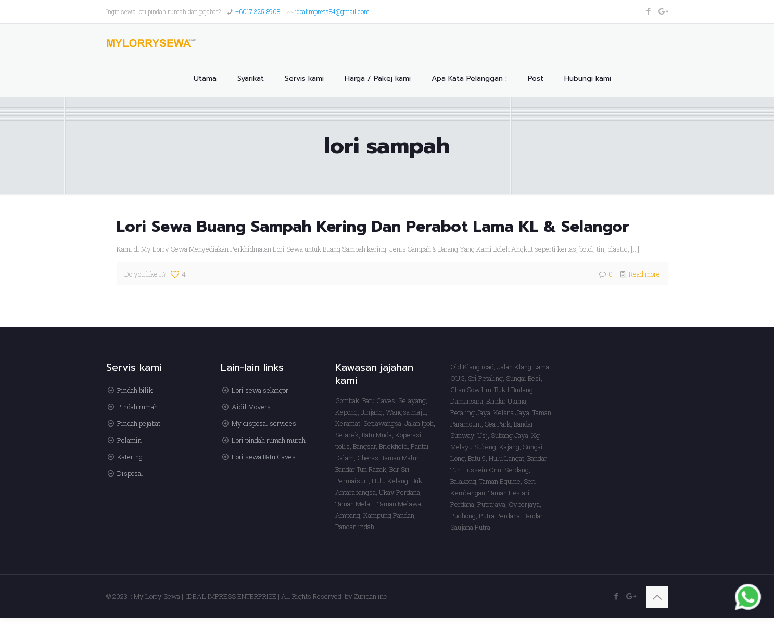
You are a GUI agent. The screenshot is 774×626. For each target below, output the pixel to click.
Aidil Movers (251, 406)
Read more (644, 274)
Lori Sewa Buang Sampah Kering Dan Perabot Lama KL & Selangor (373, 227)
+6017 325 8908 (257, 11)
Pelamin (129, 440)
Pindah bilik (135, 390)
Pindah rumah (137, 406)
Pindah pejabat (138, 423)
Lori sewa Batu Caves (264, 456)
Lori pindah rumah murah (269, 440)
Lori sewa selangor (260, 390)
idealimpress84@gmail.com (332, 11)
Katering (130, 456)
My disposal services (264, 423)
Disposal (130, 473)
